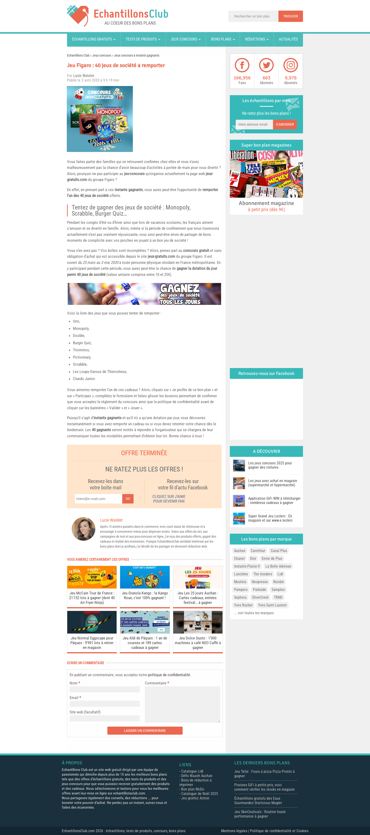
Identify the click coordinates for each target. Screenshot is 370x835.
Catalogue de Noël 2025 (199, 793)
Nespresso (260, 582)
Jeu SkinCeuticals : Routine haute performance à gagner (260, 814)
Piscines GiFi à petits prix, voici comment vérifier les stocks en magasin (264, 787)
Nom (73, 683)
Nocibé (278, 582)
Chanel (239, 558)
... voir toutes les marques (254, 613)
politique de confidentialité (169, 674)
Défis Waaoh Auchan (196, 776)
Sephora (240, 597)
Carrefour (258, 550)
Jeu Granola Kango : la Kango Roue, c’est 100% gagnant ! (145, 595)
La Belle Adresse (278, 566)
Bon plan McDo (192, 789)
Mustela (240, 582)
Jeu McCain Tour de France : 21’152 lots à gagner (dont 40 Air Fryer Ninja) (92, 598)
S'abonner (285, 124)
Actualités (288, 39)
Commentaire (157, 683)
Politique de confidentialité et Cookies (279, 831)
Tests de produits (141, 39)
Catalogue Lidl (192, 771)
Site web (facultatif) (85, 712)
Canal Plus (279, 550)
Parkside (259, 589)
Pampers (241, 589)
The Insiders (262, 574)
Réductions (255, 39)
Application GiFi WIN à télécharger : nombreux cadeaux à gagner (274, 500)
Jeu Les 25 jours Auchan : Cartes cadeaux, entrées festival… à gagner (197, 598)
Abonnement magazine (266, 206)
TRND (278, 597)
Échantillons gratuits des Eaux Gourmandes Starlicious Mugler (258, 800)
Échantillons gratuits (92, 39)
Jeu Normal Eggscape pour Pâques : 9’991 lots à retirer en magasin (92, 643)
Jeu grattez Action (195, 798)
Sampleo (278, 589)
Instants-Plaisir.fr (247, 566)
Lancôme (241, 574)
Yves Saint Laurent (272, 605)
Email (74, 697)
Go (128, 499)
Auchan (239, 550)
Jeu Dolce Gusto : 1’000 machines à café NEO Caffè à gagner (198, 643)
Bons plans (221, 39)
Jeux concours (184, 39)
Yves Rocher (243, 605)
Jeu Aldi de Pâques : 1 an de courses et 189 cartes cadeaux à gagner (145, 643)
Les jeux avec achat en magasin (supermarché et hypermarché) (272, 483)
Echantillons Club (78, 55)
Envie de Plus (272, 558)
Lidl (280, 574)
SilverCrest (260, 597)
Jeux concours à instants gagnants (136, 55)
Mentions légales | (235, 831)
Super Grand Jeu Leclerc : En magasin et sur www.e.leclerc (270, 518)
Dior (253, 558)
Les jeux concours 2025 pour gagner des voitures (270, 465)
